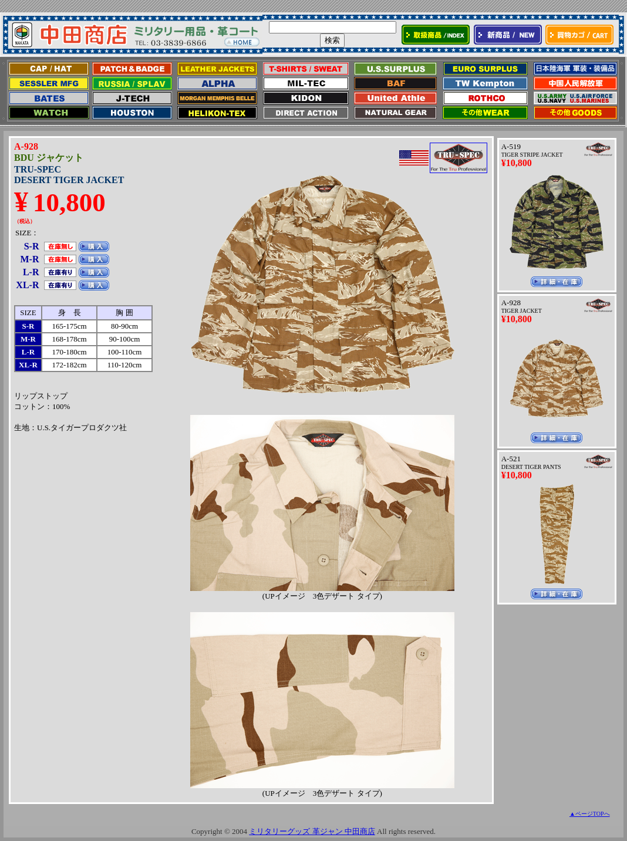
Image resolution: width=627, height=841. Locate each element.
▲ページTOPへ (589, 813)
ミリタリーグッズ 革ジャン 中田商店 (312, 831)
